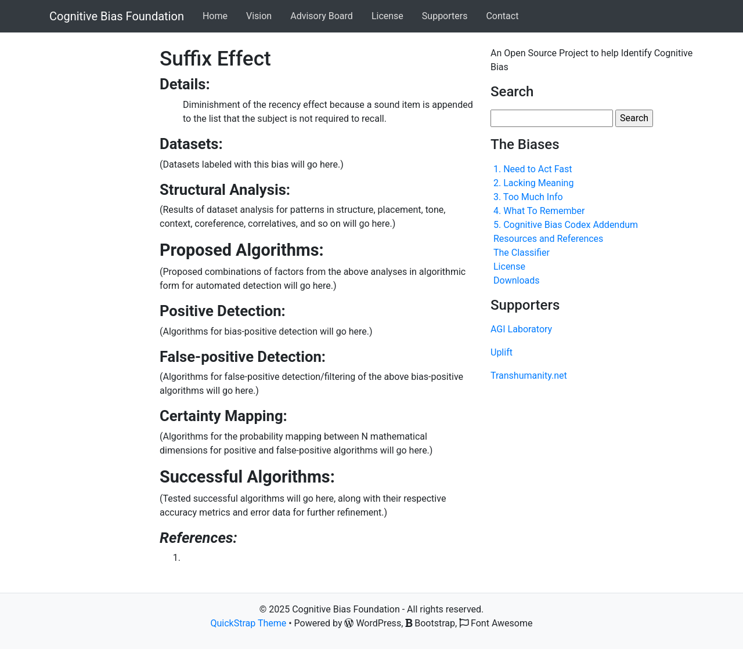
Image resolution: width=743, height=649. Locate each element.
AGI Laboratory (521, 329)
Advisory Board (321, 15)
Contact (502, 15)
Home (215, 15)
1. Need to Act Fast (532, 169)
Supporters (445, 15)
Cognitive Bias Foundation (116, 16)
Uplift (501, 352)
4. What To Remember (539, 210)
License (387, 15)
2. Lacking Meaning (533, 182)
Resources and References (548, 238)
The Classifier (521, 252)
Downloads (516, 280)
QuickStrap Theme (249, 623)
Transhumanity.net (528, 375)
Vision (259, 15)
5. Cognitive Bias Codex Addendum (565, 224)
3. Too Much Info (528, 196)
